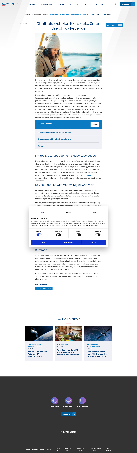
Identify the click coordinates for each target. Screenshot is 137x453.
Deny (43, 242)
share (108, 14)
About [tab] (95, 212)
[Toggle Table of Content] (94, 127)
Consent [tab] (42, 212)
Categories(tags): (41, 301)
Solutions (31, 4)
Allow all (93, 242)
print (120, 14)
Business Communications (45, 305)
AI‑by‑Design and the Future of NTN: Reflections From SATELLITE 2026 (29, 375)
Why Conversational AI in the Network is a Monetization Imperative (66, 375)
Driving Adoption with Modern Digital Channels (54, 142)
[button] (115, 4)
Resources (99, 4)
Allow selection (68, 242)
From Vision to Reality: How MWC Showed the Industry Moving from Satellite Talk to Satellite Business (106, 375)
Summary (41, 149)
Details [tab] (68, 212)
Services (61, 4)
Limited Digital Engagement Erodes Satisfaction (54, 135)
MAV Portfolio (46, 4)
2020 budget (88, 184)
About (87, 4)
